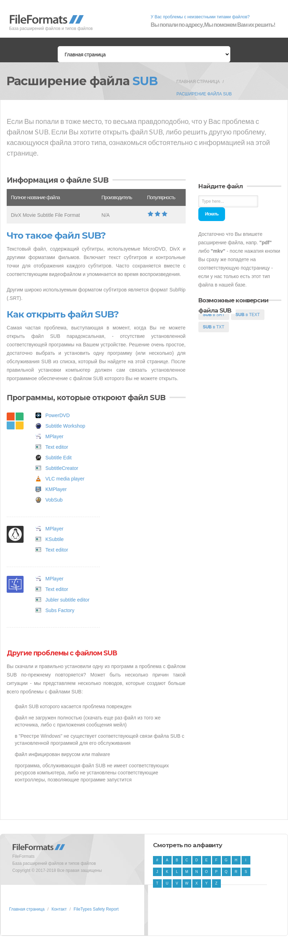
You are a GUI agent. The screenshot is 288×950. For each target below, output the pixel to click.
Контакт (58, 909)
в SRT (214, 314)
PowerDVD (57, 415)
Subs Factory (59, 610)
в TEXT (248, 314)
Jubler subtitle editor (67, 600)
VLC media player (64, 479)
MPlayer (54, 436)
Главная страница (198, 81)
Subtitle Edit (58, 457)
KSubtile (54, 539)
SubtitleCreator (61, 468)
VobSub (54, 500)
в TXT (213, 327)
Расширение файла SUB (204, 94)
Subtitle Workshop (65, 426)
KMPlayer (56, 489)
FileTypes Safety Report (96, 909)
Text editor (56, 447)
